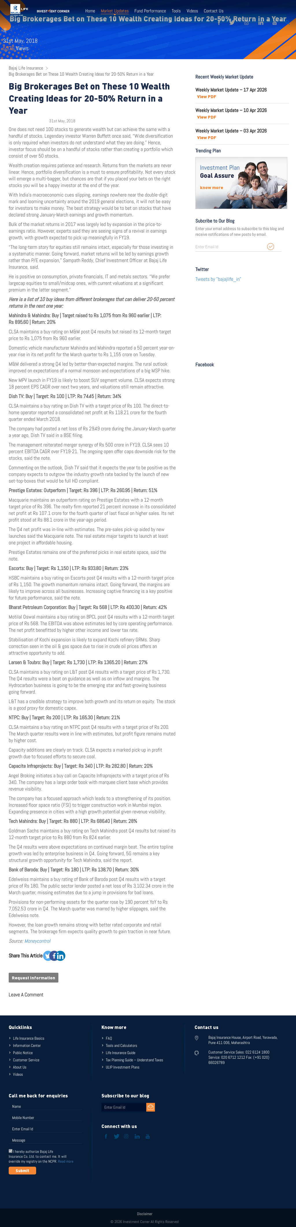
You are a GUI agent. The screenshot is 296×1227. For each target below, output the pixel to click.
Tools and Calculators (121, 1045)
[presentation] (53, 1188)
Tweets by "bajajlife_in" (218, 279)
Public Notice (23, 1052)
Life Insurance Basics (28, 1038)
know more (211, 187)
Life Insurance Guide (120, 1052)
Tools (176, 11)
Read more (65, 1161)
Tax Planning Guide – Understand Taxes (134, 1059)
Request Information (33, 977)
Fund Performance (150, 11)
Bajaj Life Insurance (26, 68)
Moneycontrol (37, 940)
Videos (192, 11)
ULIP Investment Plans (122, 1067)
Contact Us (213, 11)
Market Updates (115, 11)
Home (90, 11)
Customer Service (26, 1059)
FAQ (109, 1038)
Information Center (27, 1045)
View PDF (206, 96)
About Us (19, 1067)
